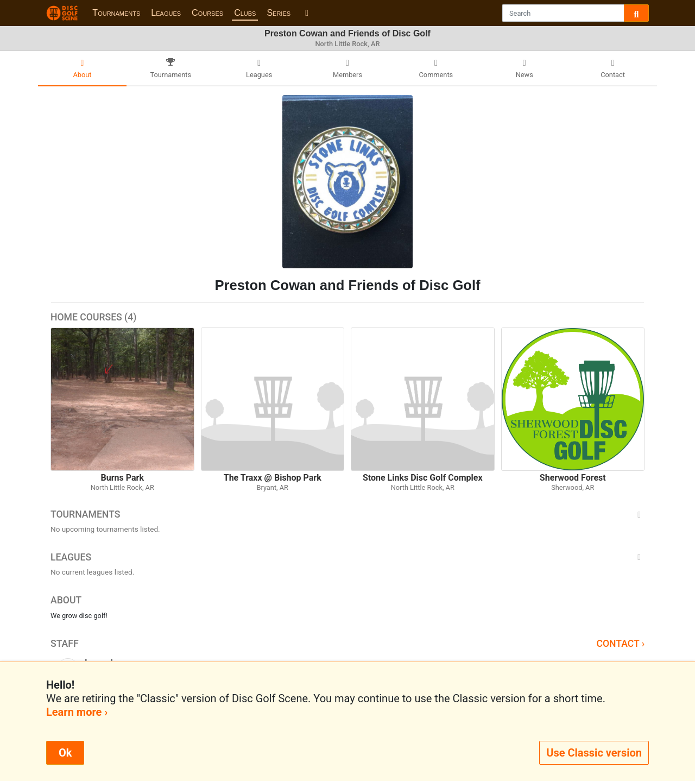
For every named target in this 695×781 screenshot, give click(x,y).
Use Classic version (594, 752)
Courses (207, 12)
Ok (65, 752)
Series (278, 12)
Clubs (245, 12)
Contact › (620, 643)
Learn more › (77, 712)
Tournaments (116, 12)
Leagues (166, 12)
